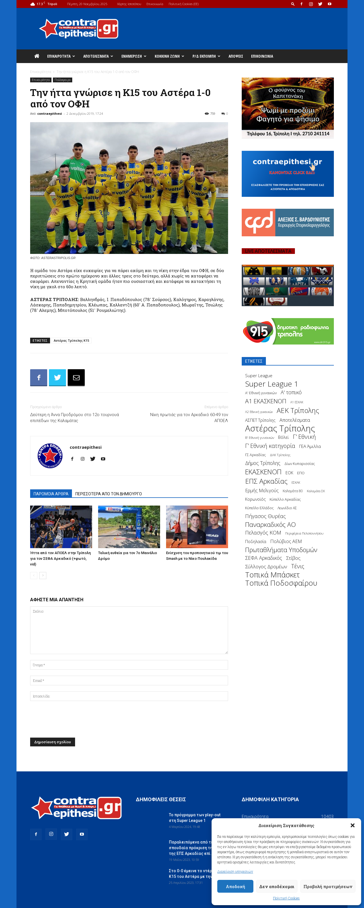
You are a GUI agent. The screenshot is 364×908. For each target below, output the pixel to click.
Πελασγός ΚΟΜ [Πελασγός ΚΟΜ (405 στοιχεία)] (263, 532)
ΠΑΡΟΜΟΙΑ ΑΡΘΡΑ (51, 494)
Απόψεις (236, 56)
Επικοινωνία (154, 4)
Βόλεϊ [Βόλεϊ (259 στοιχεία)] (283, 437)
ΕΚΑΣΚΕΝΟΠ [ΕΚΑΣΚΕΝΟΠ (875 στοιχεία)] (263, 472)
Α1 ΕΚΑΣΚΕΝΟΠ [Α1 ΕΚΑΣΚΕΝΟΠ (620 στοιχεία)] (265, 401)
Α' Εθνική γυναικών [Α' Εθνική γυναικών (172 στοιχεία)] (261, 393)
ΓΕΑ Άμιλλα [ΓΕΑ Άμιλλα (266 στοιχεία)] (310, 446)
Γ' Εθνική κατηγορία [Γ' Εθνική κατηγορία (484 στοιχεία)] (270, 445)
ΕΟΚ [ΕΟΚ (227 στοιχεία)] (289, 472)
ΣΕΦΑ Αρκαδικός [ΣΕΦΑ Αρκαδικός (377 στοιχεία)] (263, 558)
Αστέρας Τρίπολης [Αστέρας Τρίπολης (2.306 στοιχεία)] (280, 428)
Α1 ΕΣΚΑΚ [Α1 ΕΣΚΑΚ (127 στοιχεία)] (296, 402)
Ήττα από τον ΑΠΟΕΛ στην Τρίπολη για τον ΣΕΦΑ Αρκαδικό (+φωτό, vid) (60, 558)
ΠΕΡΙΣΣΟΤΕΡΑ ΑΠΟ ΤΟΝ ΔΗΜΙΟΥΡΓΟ (108, 494)
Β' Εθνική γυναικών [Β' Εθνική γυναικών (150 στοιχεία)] (259, 437)
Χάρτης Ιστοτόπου (129, 4)
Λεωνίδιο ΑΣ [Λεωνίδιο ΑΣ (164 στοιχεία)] (287, 508)
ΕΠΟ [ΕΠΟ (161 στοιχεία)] (301, 473)
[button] (352, 825)
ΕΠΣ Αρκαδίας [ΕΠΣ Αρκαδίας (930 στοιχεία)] (266, 481)
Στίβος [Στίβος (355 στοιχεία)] (293, 558)
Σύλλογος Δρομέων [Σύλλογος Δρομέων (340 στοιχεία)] (266, 566)
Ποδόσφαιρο (63, 80)
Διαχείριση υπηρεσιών (235, 871)
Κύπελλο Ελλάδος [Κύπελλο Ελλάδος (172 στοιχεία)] (259, 508)
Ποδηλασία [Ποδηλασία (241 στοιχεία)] (255, 541)
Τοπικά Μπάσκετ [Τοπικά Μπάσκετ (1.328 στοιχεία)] (272, 574)
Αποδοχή (235, 886)
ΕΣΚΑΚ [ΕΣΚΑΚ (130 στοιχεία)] (295, 482)
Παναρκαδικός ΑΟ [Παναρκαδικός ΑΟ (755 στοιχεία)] (270, 524)
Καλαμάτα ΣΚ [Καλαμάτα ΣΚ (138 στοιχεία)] (316, 491)
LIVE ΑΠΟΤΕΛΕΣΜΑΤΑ (268, 251)
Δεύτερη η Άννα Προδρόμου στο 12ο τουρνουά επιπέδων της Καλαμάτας (74, 417)
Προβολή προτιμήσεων (327, 886)
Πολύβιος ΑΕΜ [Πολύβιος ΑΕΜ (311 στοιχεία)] (286, 541)
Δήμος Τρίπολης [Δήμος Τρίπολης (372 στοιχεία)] (262, 463)
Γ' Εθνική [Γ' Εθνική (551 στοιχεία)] (304, 436)
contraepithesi (49, 113)
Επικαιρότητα (61, 56)
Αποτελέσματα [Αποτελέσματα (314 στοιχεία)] (295, 420)
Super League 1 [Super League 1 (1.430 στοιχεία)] (271, 384)
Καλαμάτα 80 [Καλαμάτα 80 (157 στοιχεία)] (293, 491)
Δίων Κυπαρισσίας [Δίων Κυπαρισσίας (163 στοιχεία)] (299, 463)
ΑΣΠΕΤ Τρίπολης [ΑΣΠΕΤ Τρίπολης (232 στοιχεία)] (260, 420)
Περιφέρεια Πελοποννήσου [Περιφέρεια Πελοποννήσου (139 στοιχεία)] (304, 533)
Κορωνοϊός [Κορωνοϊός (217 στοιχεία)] (255, 499)
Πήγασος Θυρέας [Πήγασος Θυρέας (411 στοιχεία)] (265, 516)
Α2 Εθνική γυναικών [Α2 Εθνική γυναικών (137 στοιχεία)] (259, 412)
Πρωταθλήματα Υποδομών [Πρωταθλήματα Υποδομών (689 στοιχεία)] (281, 549)
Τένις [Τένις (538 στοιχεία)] (297, 566)
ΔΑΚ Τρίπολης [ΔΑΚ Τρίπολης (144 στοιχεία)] (280, 455)
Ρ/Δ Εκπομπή (206, 56)
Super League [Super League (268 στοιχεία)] (258, 375)
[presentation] (73, 721)
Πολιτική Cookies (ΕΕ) (183, 4)
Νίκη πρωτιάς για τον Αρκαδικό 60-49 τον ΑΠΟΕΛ (189, 417)
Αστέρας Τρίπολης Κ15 (71, 340)
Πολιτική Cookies (286, 898)
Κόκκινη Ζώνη (169, 56)
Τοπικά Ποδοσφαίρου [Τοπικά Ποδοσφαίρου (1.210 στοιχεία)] (281, 583)
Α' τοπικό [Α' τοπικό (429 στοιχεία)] (291, 392)
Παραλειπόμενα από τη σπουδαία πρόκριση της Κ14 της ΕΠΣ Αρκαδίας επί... (196, 848)
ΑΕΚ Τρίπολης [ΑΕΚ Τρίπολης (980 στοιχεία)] (298, 410)
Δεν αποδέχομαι (276, 886)
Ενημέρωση (133, 56)
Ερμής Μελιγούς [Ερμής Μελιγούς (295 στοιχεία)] (262, 490)
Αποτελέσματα (98, 56)
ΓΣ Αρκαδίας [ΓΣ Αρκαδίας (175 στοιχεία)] (255, 454)
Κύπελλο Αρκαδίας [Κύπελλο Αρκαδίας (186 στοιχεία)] (285, 499)
